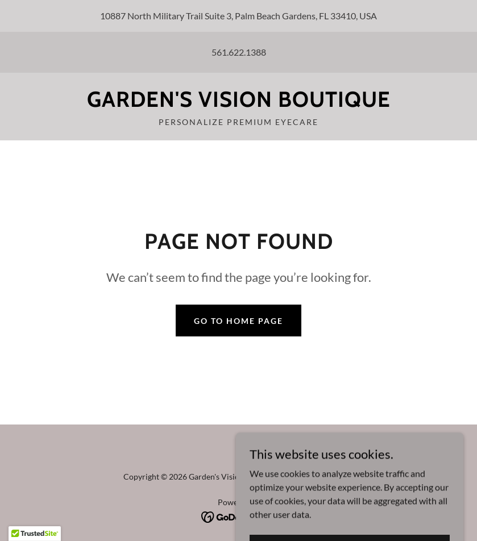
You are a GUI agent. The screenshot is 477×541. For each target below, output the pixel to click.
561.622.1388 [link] (238, 52)
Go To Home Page (238, 321)
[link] (238, 103)
